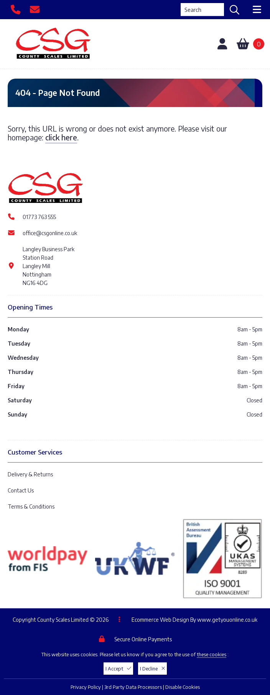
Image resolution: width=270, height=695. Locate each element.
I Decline (152, 668)
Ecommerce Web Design (160, 619)
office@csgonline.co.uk (50, 233)
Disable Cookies (182, 687)
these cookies (211, 654)
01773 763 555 (39, 217)
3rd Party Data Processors (133, 687)
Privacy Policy (86, 687)
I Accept (118, 668)
